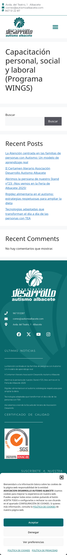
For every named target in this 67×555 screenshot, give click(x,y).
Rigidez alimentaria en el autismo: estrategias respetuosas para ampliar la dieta (33, 198)
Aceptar (34, 522)
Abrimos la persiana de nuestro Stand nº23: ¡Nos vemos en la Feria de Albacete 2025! (32, 183)
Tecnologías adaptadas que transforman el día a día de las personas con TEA (26, 213)
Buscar (10, 115)
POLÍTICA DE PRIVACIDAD (45, 550)
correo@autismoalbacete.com (24, 7)
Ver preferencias (33, 542)
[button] (61, 477)
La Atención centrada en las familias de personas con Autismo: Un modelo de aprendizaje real (33, 157)
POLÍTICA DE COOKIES (44, 506)
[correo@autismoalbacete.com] (3, 7)
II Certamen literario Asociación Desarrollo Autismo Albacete (32, 374)
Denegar (33, 532)
